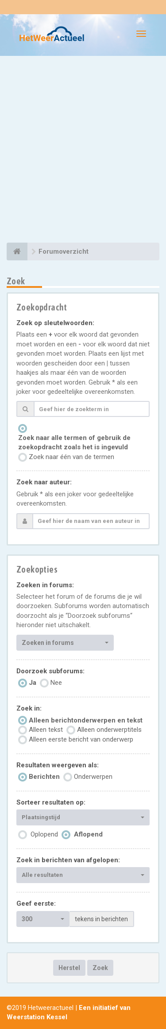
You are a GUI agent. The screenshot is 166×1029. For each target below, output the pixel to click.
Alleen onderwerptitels (109, 730)
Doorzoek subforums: (50, 671)
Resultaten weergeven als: (57, 765)
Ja (32, 683)
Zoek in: (29, 708)
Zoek (100, 967)
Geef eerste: (36, 903)
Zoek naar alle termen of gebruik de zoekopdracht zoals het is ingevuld (74, 442)
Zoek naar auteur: (44, 482)
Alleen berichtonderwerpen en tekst (86, 720)
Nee (56, 683)
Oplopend (44, 834)
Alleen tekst (46, 730)
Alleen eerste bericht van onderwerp (81, 739)
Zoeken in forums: (45, 585)
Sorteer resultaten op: (50, 802)
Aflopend (88, 834)
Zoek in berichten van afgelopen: (68, 860)
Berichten (44, 777)
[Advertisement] (83, 150)
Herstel (69, 967)
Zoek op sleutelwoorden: (55, 323)
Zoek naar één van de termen (71, 457)
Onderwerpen (93, 777)
